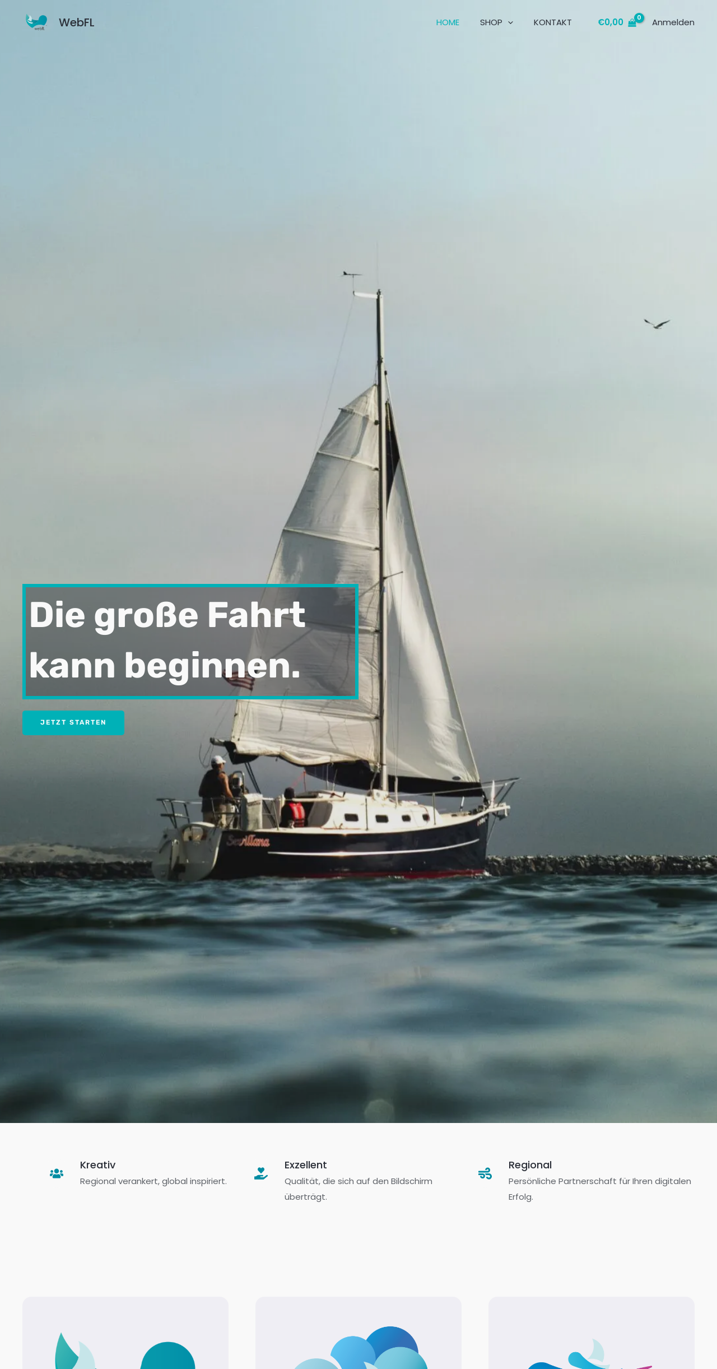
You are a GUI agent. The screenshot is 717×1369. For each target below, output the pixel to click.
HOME (457, 22)
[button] (513, 22)
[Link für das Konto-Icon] (673, 22)
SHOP (502, 22)
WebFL (77, 22)
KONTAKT (555, 22)
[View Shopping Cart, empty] (617, 23)
